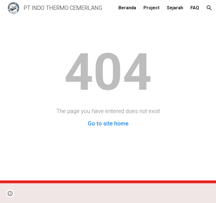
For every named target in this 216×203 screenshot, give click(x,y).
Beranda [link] (127, 7)
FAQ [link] (194, 7)
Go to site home (108, 123)
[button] (209, 8)
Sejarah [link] (175, 7)
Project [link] (151, 7)
